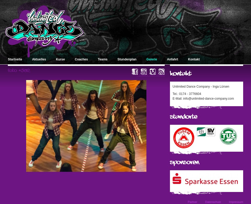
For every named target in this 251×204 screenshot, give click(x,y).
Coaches (81, 59)
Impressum (236, 201)
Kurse (60, 59)
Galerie (151, 59)
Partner (192, 201)
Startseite (15, 59)
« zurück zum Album (150, 75)
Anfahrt (172, 59)
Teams (102, 59)
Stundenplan (126, 59)
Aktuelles (39, 59)
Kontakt (194, 59)
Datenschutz (213, 201)
